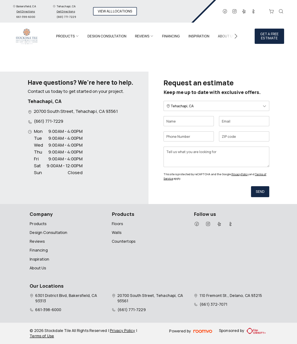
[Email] (244, 121)
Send (260, 191)
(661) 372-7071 (213, 304)
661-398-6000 (25, 17)
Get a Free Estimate (269, 36)
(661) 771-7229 (66, 17)
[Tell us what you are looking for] (216, 157)
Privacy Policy (240, 174)
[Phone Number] (189, 136)
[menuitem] (67, 36)
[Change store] (216, 106)
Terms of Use (42, 335)
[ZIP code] (244, 136)
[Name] (189, 121)
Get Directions (25, 11)
